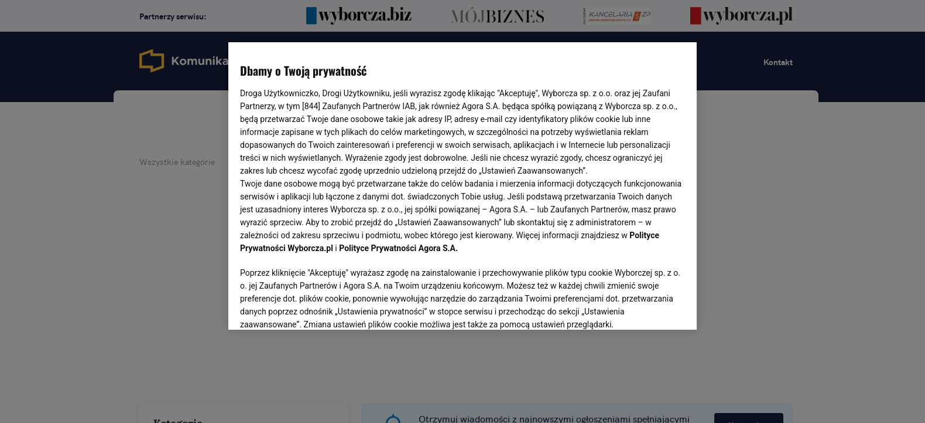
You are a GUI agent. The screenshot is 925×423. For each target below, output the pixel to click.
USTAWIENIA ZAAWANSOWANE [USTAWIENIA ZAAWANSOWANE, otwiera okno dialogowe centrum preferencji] (316, 306)
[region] (462, 184)
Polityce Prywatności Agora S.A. (398, 248)
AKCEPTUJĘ (645, 307)
